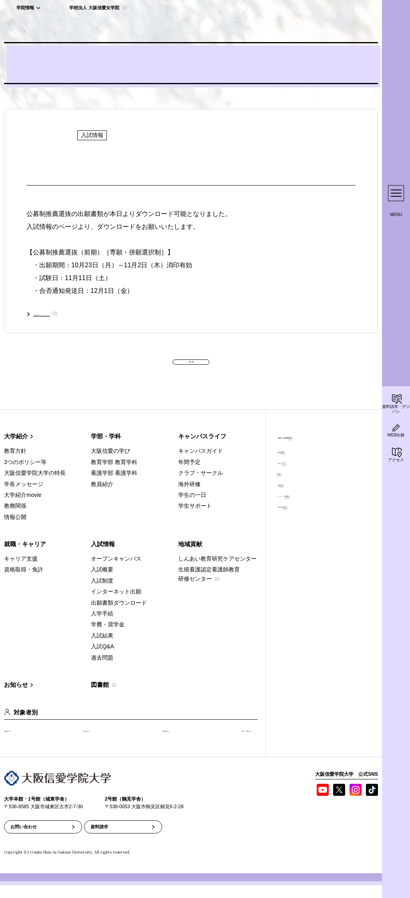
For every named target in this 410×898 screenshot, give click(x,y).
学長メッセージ (23, 496)
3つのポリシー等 (25, 474)
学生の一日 (192, 507)
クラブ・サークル (200, 485)
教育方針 (15, 463)
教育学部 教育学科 (114, 474)
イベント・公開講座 (303, 507)
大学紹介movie (22, 507)
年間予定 (189, 474)
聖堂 (283, 485)
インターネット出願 (116, 604)
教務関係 (15, 518)
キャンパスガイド (200, 463)
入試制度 (102, 593)
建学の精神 (292, 463)
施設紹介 (289, 496)
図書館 (100, 697)
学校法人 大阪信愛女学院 (312, 449)
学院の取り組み (297, 518)
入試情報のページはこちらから (78, 313)
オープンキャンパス (116, 571)
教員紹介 (102, 496)
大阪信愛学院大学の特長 (35, 485)
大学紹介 (16, 449)
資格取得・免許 (23, 582)
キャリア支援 (21, 571)
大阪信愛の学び (110, 463)
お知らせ (16, 697)
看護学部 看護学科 (114, 485)
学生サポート (195, 518)
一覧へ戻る (191, 366)
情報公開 (15, 529)
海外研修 (189, 496)
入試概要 (102, 582)
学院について (295, 474)
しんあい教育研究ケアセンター (217, 571)
